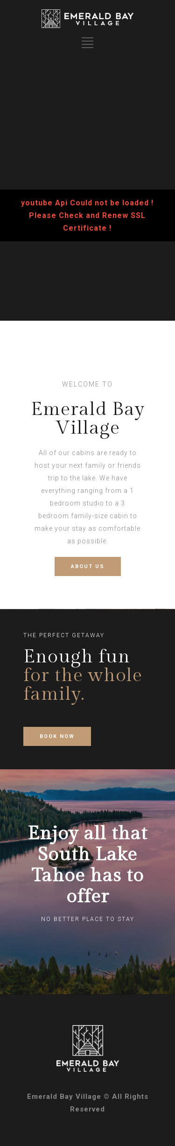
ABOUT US (88, 566)
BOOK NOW (57, 736)
